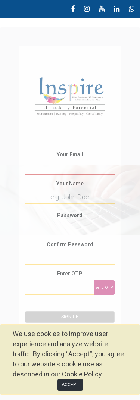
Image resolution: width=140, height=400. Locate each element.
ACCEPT (70, 384)
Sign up (69, 316)
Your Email (70, 154)
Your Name (70, 184)
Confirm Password (70, 244)
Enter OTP (70, 273)
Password (70, 215)
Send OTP (104, 287)
